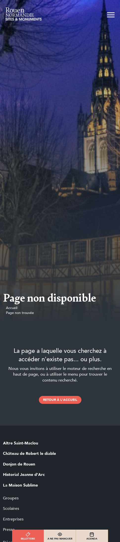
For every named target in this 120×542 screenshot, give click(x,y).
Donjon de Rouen (19, 464)
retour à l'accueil (60, 400)
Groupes (11, 498)
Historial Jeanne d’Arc (24, 474)
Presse (9, 529)
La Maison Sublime (20, 485)
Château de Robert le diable (29, 453)
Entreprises (13, 519)
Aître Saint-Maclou (20, 443)
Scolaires (11, 508)
